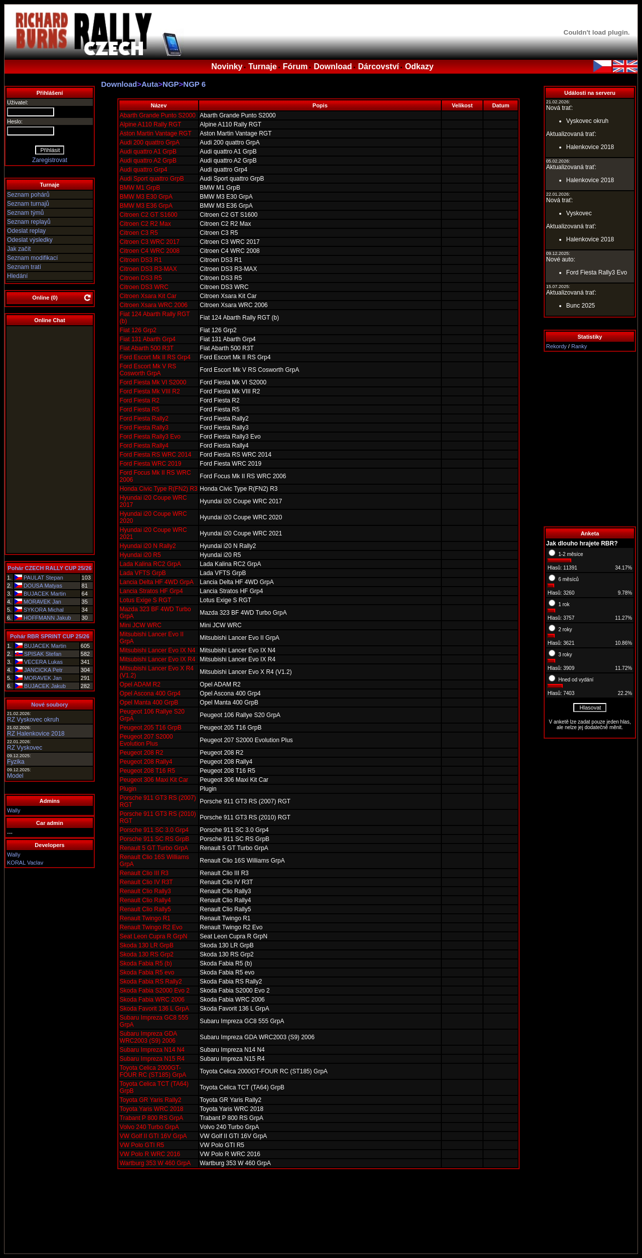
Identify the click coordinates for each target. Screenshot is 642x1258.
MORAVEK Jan (42, 602)
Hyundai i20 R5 (140, 554)
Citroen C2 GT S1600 (149, 214)
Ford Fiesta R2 (139, 400)
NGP (171, 84)
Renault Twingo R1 (145, 918)
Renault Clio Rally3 (145, 891)
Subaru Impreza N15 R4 (152, 1058)
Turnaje (262, 66)
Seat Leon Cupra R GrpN (154, 936)
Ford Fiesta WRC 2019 (151, 463)
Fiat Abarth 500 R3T (147, 348)
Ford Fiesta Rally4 (144, 445)
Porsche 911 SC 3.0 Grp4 (154, 829)
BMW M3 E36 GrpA (146, 205)
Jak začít (19, 248)
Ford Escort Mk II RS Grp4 (155, 357)
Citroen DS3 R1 (141, 259)
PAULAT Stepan (43, 578)
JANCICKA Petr (43, 670)
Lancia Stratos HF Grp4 (151, 591)
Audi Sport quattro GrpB (152, 178)
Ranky (579, 346)
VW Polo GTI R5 (142, 1145)
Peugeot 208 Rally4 (146, 761)
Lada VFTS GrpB (143, 573)
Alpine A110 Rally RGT (151, 124)
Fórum (295, 66)
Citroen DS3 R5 (141, 278)
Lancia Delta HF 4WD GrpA (157, 582)
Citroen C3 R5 (139, 232)
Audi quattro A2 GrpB (148, 160)
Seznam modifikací (32, 257)
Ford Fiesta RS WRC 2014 (156, 454)
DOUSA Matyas (43, 586)
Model (15, 775)
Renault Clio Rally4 (145, 900)
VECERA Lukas (43, 662)
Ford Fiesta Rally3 (144, 427)
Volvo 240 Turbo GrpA (149, 1127)
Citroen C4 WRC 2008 (150, 250)
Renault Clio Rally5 (145, 909)
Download (332, 66)
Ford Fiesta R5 (139, 409)
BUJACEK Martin (45, 594)
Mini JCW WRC (141, 625)
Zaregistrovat (49, 160)
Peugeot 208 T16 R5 (148, 770)
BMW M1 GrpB (140, 187)
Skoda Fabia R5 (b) (146, 963)
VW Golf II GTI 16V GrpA (153, 1136)
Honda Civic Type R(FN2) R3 (159, 488)
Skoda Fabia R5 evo (147, 972)
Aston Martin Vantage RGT (156, 133)
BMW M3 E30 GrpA (146, 196)
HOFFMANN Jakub (47, 618)
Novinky (226, 66)
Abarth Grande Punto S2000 (158, 115)
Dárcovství (378, 66)
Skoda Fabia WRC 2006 (152, 999)
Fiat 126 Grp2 (138, 330)
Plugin (128, 788)
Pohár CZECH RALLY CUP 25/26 (49, 568)
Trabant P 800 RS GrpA (152, 1118)
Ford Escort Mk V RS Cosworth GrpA (148, 370)
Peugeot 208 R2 (142, 752)
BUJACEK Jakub (45, 686)
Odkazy (419, 66)
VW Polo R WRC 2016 (150, 1154)
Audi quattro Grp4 (144, 169)
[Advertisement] (589, 439)
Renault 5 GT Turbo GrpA (154, 848)
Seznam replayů (29, 221)
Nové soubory (49, 705)
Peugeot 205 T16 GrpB (151, 727)
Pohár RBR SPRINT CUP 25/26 (49, 636)
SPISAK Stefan (43, 654)
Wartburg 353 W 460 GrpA (155, 1163)
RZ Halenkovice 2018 (36, 733)
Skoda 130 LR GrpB (147, 945)
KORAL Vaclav (25, 863)
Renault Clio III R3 (144, 873)
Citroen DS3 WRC (144, 287)
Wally (13, 810)
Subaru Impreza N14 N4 (152, 1049)
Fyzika (16, 761)
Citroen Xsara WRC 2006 (154, 305)
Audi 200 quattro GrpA (150, 142)
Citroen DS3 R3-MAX (148, 268)
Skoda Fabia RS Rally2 (151, 981)
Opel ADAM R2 (140, 684)
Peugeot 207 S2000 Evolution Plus (146, 740)
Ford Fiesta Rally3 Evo (150, 436)
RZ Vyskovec (24, 747)
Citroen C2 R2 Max (145, 223)
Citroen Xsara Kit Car (148, 296)
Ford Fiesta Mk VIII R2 (150, 391)
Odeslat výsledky (30, 239)
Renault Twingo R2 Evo (151, 927)
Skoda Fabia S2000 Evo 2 (155, 990)
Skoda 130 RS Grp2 (147, 954)
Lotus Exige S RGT (146, 600)
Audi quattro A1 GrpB (148, 151)
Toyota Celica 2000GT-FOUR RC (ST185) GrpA (153, 1071)
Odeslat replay (26, 230)
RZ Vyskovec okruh (33, 719)
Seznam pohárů (28, 194)
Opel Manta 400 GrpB (149, 702)
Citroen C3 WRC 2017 (150, 241)
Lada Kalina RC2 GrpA (150, 564)
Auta (149, 84)
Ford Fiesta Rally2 (144, 418)
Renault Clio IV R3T (146, 882)
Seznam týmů (25, 212)
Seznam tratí (24, 266)
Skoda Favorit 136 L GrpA (154, 1008)
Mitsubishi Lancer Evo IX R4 (158, 659)
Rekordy (556, 346)
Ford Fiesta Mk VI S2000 (153, 382)
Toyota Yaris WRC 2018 (152, 1108)
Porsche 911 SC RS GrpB (155, 839)
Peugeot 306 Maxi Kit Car (154, 779)
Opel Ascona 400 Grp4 (150, 693)
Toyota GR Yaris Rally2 (151, 1099)
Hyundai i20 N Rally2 (148, 545)
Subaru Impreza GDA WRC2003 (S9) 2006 (148, 1037)
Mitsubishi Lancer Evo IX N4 (158, 650)
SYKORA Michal (44, 610)
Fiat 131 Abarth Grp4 (148, 339)
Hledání (17, 275)
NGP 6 (194, 84)
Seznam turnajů (28, 203)
